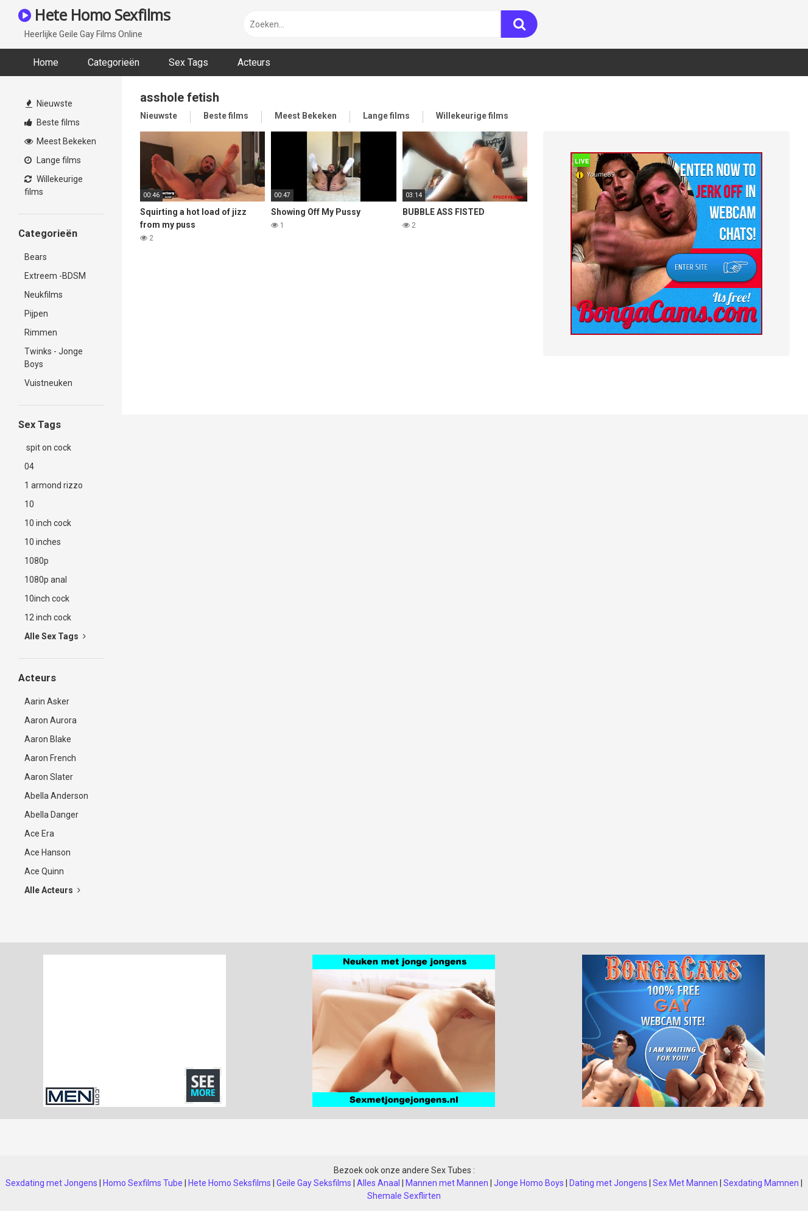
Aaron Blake (47, 739)
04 (29, 466)
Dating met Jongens (608, 1183)
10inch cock (46, 598)
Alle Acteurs (52, 890)
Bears (35, 257)
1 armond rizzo (53, 485)
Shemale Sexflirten (404, 1196)
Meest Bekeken (60, 141)
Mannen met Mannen (447, 1183)
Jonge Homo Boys (529, 1183)
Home (45, 62)
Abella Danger (51, 815)
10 (29, 504)
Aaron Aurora (50, 720)
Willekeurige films (53, 185)
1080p (36, 561)
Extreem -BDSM (55, 276)
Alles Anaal (378, 1183)
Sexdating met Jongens (51, 1183)
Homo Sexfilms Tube (143, 1183)
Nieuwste (49, 103)
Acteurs (253, 62)
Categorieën (113, 62)
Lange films (52, 160)
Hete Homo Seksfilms (229, 1183)
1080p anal (45, 579)
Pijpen (36, 313)
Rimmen (40, 332)
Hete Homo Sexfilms (94, 14)
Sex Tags (188, 62)
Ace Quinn (44, 871)
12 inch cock (47, 617)
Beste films (52, 122)
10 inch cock (47, 523)
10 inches (42, 542)
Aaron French (50, 758)
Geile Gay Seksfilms (313, 1183)
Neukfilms (43, 295)
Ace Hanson (47, 852)
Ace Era (39, 833)
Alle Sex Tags (55, 636)
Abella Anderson (56, 796)
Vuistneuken (48, 383)
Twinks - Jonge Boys (53, 357)
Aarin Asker (46, 701)
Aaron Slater (48, 777)
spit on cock (47, 447)
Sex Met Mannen (685, 1183)
